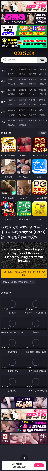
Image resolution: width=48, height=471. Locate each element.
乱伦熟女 (32, 94)
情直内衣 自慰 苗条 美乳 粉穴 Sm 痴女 (18, 282)
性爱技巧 (42, 114)
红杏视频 (11, 125)
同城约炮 (11, 120)
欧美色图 (32, 100)
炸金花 (22, 73)
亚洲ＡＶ (11, 79)
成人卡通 (32, 90)
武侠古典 (42, 110)
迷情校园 (11, 114)
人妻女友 (32, 110)
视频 (3, 81)
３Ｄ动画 (42, 79)
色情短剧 (22, 125)
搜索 (42, 60)
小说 (3, 112)
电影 (3, 91)
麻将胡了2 (12, 73)
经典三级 (22, 94)
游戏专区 (42, 69)
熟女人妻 (11, 84)
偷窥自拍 (11, 100)
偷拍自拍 (22, 90)
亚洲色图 (22, 100)
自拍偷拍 (22, 79)
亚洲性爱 (11, 90)
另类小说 (22, 114)
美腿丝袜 (11, 104)
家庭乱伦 (22, 110)
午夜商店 (22, 120)
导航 (3, 122)
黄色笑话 (32, 114)
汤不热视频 (42, 120)
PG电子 (12, 69)
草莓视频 (32, 120)
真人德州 (22, 69)
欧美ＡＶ (32, 79)
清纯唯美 (22, 104)
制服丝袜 (11, 94)
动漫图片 (42, 100)
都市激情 (11, 110)
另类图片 (42, 104)
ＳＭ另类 (42, 84)
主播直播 (32, 84)
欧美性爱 (42, 90)
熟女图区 (32, 104)
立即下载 (38, 465)
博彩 (3, 71)
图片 (3, 101)
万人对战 (32, 69)
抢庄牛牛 (42, 73)
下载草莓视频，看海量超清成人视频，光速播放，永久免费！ (24, 274)
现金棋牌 (32, 73)
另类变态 (42, 94)
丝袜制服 (22, 84)
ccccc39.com (24, 53)
